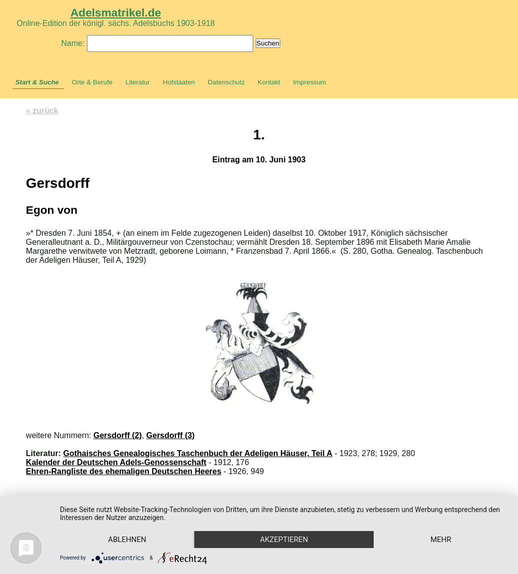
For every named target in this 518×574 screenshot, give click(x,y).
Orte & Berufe (92, 82)
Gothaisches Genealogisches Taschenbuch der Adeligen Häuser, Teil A (198, 453)
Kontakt (269, 82)
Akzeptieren (284, 539)
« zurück (42, 110)
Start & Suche (37, 82)
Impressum (309, 82)
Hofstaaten (179, 82)
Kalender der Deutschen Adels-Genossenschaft (116, 462)
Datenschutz (226, 82)
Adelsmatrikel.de (115, 12)
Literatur (137, 82)
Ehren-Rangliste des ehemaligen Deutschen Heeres (123, 471)
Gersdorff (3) (170, 435)
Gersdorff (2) (117, 435)
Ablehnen (127, 539)
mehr (441, 539)
